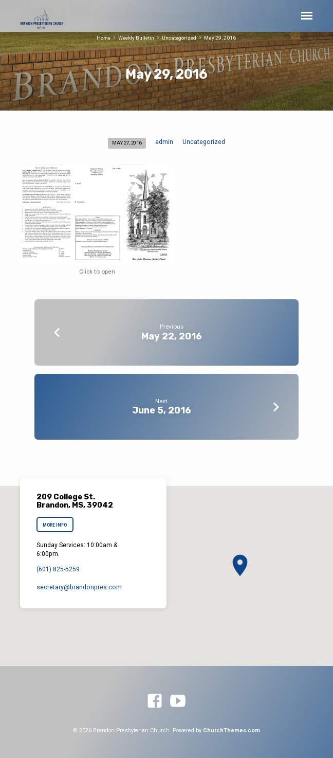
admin (164, 142)
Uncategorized (179, 38)
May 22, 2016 (171, 336)
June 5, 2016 (161, 410)
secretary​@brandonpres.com (79, 587)
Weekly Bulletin (136, 38)
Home (103, 38)
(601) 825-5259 (58, 569)
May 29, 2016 (220, 38)
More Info (55, 525)
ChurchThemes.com (231, 730)
